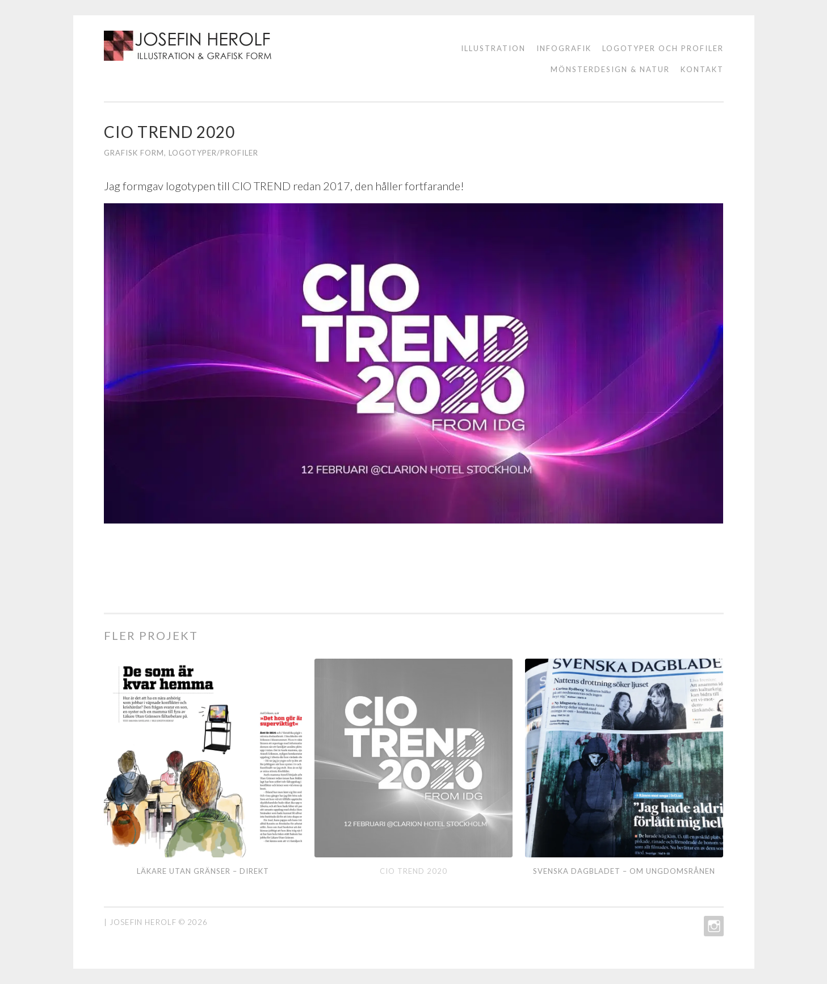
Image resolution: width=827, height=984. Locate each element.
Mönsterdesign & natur (610, 69)
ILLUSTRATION (493, 48)
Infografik (563, 48)
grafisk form (134, 152)
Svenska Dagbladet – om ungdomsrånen (624, 871)
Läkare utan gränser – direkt (203, 871)
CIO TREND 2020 (413, 871)
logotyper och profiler (663, 48)
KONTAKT (702, 69)
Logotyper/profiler (213, 152)
